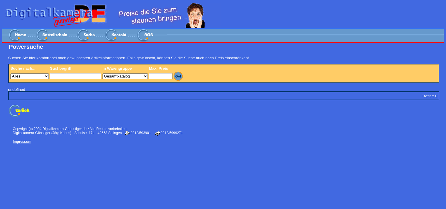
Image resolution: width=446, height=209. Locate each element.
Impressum (22, 142)
